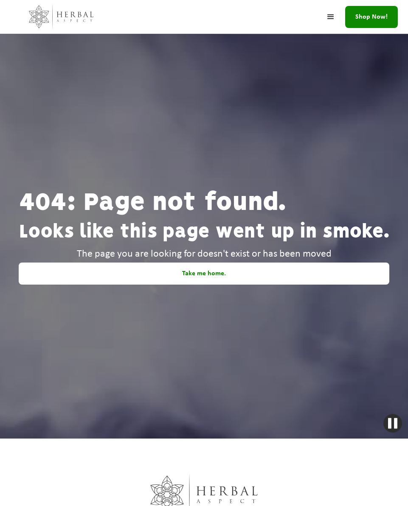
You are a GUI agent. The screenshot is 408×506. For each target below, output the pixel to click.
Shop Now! (371, 17)
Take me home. (204, 273)
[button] (331, 17)
